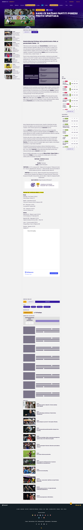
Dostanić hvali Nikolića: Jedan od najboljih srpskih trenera (16, 72)
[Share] (25, 302)
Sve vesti (27, 509)
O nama (26, 521)
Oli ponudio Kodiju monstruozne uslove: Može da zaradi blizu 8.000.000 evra (16, 45)
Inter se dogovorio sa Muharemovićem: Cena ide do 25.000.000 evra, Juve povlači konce (46, 462)
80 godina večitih (52, 509)
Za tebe (18, 509)
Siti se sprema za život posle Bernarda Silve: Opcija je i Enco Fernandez (48, 430)
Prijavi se (78, 1)
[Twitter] (39, 524)
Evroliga (41, 509)
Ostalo (14, 64)
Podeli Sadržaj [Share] (40, 10)
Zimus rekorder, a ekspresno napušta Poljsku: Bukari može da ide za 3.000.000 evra (16, 55)
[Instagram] (36, 524)
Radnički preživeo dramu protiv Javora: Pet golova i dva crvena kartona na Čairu (16, 39)
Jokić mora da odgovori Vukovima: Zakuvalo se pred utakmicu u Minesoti (48, 446)
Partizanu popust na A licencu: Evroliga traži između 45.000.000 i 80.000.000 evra (46, 489)
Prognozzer (71, 1)
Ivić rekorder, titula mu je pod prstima (43, 454)
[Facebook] (41, 524)
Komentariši (47, 301)
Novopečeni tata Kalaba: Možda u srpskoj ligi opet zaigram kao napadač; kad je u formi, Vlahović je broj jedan (48, 438)
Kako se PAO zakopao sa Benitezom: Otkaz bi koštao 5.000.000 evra (16, 61)
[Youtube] (44, 524)
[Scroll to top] (71, 504)
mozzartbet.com (70, 111)
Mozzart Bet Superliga (33, 509)
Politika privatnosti (41, 521)
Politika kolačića (48, 521)
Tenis (62, 509)
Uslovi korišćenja (32, 521)
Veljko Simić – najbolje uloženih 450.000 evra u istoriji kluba (16, 50)
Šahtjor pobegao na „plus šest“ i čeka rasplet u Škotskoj (16, 33)
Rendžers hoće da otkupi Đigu (42, 470)
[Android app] (76, 505)
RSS (36, 521)
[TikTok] (46, 524)
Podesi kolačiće (54, 521)
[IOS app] (78, 505)
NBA (44, 509)
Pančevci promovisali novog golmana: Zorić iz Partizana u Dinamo (16, 66)
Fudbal (14, 31)
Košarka (14, 42)
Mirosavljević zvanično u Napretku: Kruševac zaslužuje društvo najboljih (16, 77)
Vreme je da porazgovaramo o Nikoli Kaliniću (45, 496)
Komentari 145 (31, 301)
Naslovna (22, 509)
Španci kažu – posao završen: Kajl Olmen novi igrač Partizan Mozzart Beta (48, 480)
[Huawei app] (80, 505)
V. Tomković (49, 10)
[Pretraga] (66, 2)
